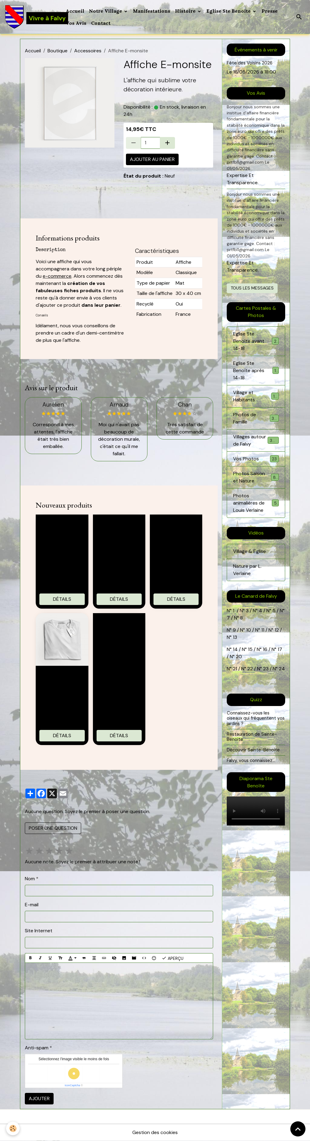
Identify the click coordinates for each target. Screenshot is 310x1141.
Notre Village (106, 11)
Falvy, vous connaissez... (251, 760)
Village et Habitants (256, 396)
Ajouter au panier (152, 159)
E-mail (31, 904)
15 (250, 649)
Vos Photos (256, 458)
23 (266, 668)
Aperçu (172, 958)
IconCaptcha (72, 1085)
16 (265, 649)
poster (154, 188)
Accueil (75, 11)
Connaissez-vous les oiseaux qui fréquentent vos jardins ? (256, 718)
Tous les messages (252, 288)
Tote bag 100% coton (61, 525)
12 (277, 630)
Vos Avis (76, 23)
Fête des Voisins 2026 (249, 63)
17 (280, 649)
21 (235, 668)
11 (262, 630)
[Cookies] (13, 1128)
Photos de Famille (256, 418)
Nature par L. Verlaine (247, 570)
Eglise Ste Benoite (229, 11)
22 (249, 668)
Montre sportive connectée (119, 623)
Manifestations (151, 11)
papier (132, 188)
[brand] (31, 17)
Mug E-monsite (176, 521)
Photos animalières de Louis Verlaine (256, 502)
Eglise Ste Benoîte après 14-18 (256, 370)
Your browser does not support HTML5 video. (256, 811)
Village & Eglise (249, 551)
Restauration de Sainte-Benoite (252, 737)
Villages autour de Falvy (256, 440)
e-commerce (57, 276)
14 (235, 649)
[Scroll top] (297, 1128)
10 (248, 630)
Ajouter (39, 1098)
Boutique (58, 50)
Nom (30, 878)
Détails (62, 599)
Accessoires (87, 50)
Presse (270, 11)
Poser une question (53, 828)
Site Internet (38, 930)
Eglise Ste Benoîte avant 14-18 (256, 341)
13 (235, 637)
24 (281, 668)
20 (238, 656)
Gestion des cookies (155, 1132)
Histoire (186, 11)
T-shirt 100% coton (62, 676)
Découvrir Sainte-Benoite (253, 750)
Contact (100, 23)
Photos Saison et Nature (256, 477)
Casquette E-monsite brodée (119, 525)
